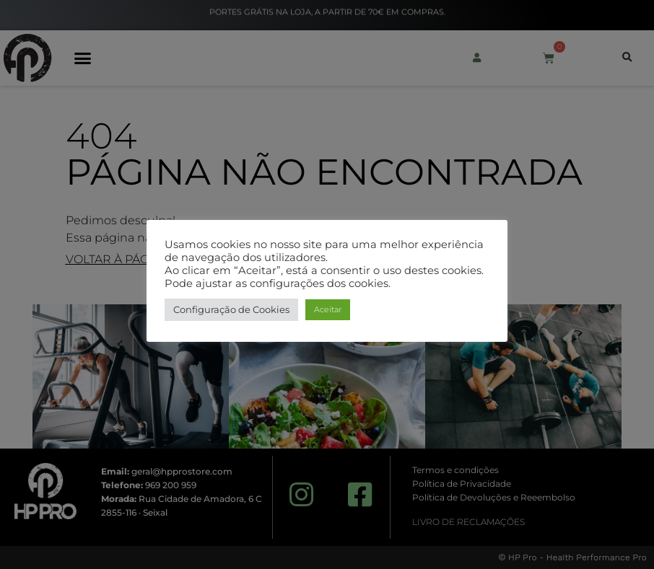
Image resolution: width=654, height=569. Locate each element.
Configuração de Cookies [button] (231, 309)
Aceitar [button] (327, 309)
